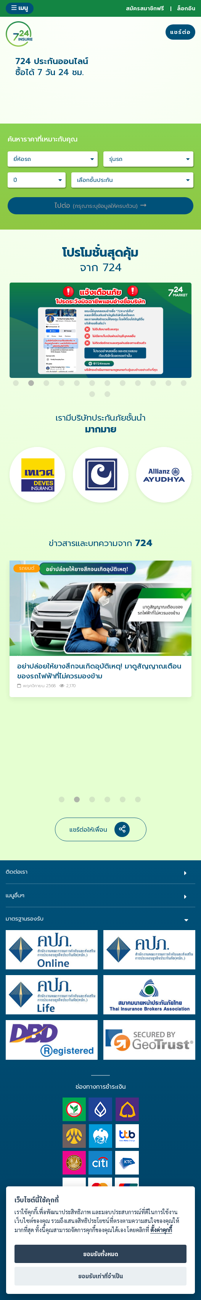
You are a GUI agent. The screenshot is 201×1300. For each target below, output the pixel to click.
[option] (100, 334)
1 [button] (17, 380)
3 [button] (47, 380)
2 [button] (32, 380)
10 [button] (154, 380)
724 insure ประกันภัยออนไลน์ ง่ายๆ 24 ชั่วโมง (19, 34)
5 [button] (78, 380)
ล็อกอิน (186, 9)
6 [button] (93, 380)
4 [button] (62, 380)
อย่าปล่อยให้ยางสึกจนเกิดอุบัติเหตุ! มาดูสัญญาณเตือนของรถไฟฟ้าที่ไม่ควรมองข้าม (99, 671)
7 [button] (108, 380)
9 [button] (139, 380)
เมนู (19, 7)
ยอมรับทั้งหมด (100, 1254)
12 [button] (184, 380)
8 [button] (123, 380)
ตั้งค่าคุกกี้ (161, 1230)
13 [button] (93, 391)
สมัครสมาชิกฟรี (145, 9)
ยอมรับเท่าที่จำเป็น (100, 1276)
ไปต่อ (100, 205)
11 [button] (169, 380)
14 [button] (108, 391)
